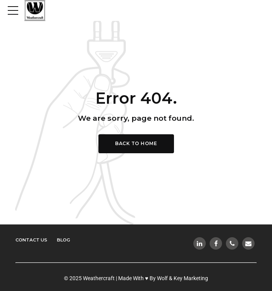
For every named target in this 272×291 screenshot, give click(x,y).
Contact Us (32, 240)
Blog (66, 240)
